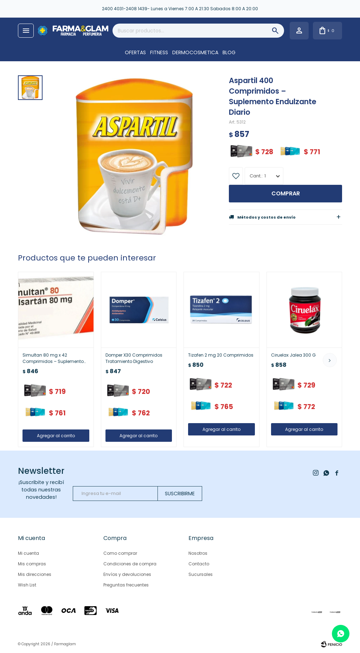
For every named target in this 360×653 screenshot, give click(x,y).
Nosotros (197, 553)
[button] (330, 360)
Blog (229, 52)
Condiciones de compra (129, 564)
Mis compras (32, 564)
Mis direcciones (34, 574)
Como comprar (120, 553)
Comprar (285, 193)
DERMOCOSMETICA (195, 52)
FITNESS (159, 52)
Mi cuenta (28, 553)
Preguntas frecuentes (126, 585)
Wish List (27, 585)
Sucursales (200, 574)
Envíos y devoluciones (127, 574)
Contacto (198, 564)
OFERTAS (135, 52)
